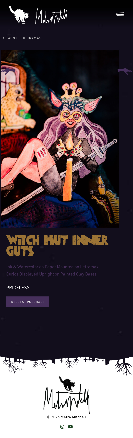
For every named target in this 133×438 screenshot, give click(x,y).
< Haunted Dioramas (21, 38)
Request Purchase (27, 302)
